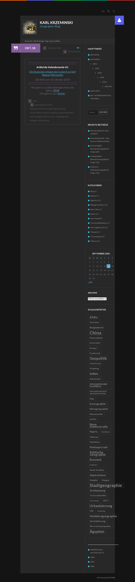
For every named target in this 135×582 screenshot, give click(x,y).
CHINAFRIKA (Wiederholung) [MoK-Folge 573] (99, 159)
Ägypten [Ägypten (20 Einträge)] (97, 531)
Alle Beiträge (39, 41)
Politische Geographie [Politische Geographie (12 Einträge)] (98, 453)
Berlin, (50, 105)
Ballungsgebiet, (41, 105)
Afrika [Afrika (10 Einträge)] (93, 317)
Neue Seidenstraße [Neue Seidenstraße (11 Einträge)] (99, 425)
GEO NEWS (95, 59)
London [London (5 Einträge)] (93, 419)
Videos (93, 241)
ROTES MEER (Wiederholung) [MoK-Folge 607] (99, 149)
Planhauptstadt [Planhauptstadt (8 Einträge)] (99, 447)
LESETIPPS (95, 91)
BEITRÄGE (94, 55)
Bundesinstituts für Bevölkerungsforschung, (47, 109)
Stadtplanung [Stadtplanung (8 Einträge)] (97, 490)
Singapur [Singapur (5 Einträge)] (105, 480)
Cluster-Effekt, (36, 113)
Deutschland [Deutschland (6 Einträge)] (96, 338)
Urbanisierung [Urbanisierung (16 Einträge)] (101, 506)
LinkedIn (103, 11)
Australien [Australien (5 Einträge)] (94, 322)
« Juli (90, 282)
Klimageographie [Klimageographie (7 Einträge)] (99, 408)
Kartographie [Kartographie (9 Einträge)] (98, 403)
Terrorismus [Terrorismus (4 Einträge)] (94, 501)
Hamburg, (54, 113)
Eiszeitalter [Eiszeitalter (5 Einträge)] (95, 343)
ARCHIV (108, 86)
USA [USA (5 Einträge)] (91, 511)
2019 (102, 77)
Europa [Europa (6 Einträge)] (93, 348)
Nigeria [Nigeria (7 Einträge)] (93, 431)
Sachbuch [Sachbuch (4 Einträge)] (93, 465)
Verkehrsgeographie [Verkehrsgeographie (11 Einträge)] (103, 516)
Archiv (61, 93)
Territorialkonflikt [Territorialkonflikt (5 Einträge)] (98, 495)
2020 (99, 73)
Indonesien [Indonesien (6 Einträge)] (95, 379)
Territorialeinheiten (98, 223)
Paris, (53, 117)
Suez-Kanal (95, 218)
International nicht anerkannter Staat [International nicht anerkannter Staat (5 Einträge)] (98, 392)
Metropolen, (69, 113)
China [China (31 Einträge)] (95, 332)
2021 (97, 68)
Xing (113, 11)
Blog (92, 191)
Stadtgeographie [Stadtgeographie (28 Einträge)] (106, 485)
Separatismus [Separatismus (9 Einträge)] (98, 475)
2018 (56, 90)
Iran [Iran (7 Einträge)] (92, 398)
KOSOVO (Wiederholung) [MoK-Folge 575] (99, 170)
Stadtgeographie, (62, 117)
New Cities (94, 209)
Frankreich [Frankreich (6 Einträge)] (95, 353)
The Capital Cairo (97, 227)
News (35, 101)
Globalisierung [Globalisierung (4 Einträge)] (95, 363)
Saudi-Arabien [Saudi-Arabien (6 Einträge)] (97, 470)
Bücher (93, 196)
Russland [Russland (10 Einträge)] (95, 459)
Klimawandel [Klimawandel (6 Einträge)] (96, 414)
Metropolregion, (36, 117)
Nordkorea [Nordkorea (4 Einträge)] (106, 432)
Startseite (29, 41)
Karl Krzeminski (74, 51)
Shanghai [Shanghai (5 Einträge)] (94, 480)
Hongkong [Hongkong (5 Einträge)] (94, 368)
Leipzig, (61, 113)
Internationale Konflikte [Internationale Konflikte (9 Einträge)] (98, 385)
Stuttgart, (33, 120)
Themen (93, 232)
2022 (95, 64)
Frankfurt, (46, 113)
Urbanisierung (43, 120)
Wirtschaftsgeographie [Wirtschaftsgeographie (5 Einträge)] (100, 526)
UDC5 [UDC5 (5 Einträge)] (105, 501)
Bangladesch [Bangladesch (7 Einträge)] (96, 327)
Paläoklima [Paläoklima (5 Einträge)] (95, 442)
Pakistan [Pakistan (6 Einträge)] (94, 437)
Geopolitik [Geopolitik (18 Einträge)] (98, 358)
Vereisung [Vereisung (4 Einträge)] (101, 511)
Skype (108, 11)
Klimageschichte (97, 205)
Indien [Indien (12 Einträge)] (94, 373)
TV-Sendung (95, 236)
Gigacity (93, 200)
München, (47, 117)
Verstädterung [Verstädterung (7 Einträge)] (98, 521)
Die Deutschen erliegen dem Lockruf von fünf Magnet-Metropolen (52, 73)
